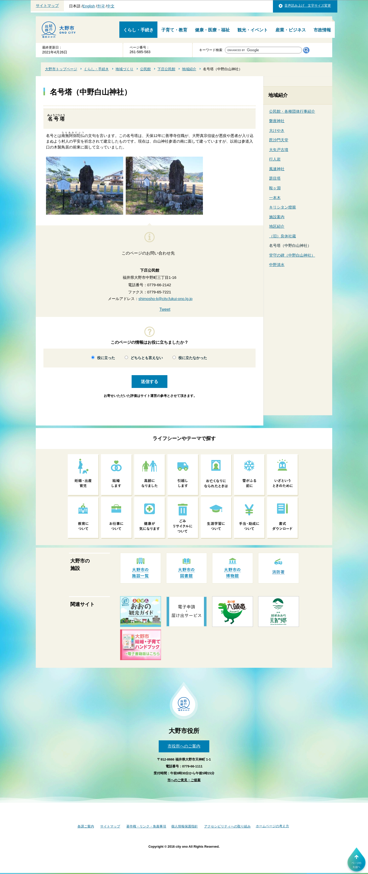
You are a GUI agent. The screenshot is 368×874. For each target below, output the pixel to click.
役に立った (106, 358)
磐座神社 (276, 121)
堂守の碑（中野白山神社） (292, 255)
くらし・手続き (138, 30)
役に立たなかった (192, 358)
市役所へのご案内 (184, 746)
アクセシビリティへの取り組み (227, 826)
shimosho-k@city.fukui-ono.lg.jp (165, 298)
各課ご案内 (85, 826)
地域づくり (124, 69)
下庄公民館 (166, 69)
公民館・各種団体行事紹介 (292, 111)
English (89, 6)
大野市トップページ (61, 69)
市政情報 (322, 30)
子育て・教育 (174, 30)
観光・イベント (252, 30)
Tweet (164, 309)
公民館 (145, 69)
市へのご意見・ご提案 (184, 780)
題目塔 (275, 178)
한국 (101, 6)
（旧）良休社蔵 (282, 236)
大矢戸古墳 (278, 149)
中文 (110, 6)
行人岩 (275, 159)
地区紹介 (276, 226)
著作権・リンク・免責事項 (146, 826)
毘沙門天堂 (278, 140)
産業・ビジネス (290, 30)
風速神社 (276, 169)
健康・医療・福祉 (212, 30)
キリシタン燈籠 (282, 207)
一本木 (275, 197)
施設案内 (276, 217)
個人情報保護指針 (184, 826)
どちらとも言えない (147, 358)
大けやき (276, 130)
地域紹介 (189, 69)
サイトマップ (47, 6)
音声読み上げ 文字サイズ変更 (307, 5)
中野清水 (276, 264)
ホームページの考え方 (272, 826)
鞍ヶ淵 (275, 188)
